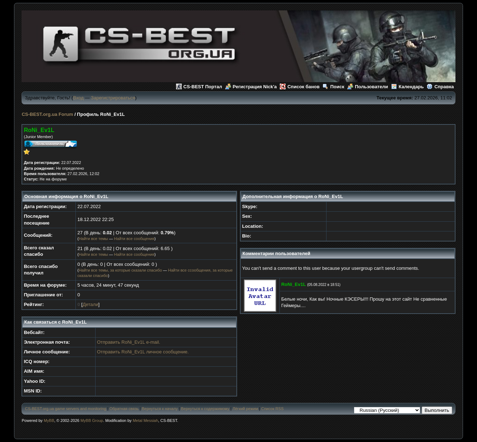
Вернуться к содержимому (205, 408)
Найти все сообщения (134, 238)
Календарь (407, 86)
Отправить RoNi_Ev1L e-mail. (128, 342)
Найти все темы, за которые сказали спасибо (120, 270)
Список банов (300, 86)
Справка (440, 86)
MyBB (49, 420)
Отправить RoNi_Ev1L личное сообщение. (143, 351)
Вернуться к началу (160, 408)
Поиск (333, 86)
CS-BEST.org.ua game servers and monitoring (65, 408)
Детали (90, 304)
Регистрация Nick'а (251, 86)
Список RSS (272, 408)
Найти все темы (93, 238)
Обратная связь (124, 408)
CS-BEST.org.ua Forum (47, 114)
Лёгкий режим (245, 408)
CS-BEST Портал (199, 86)
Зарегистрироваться (113, 97)
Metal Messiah (145, 420)
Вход (78, 97)
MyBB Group (91, 420)
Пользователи (367, 86)
